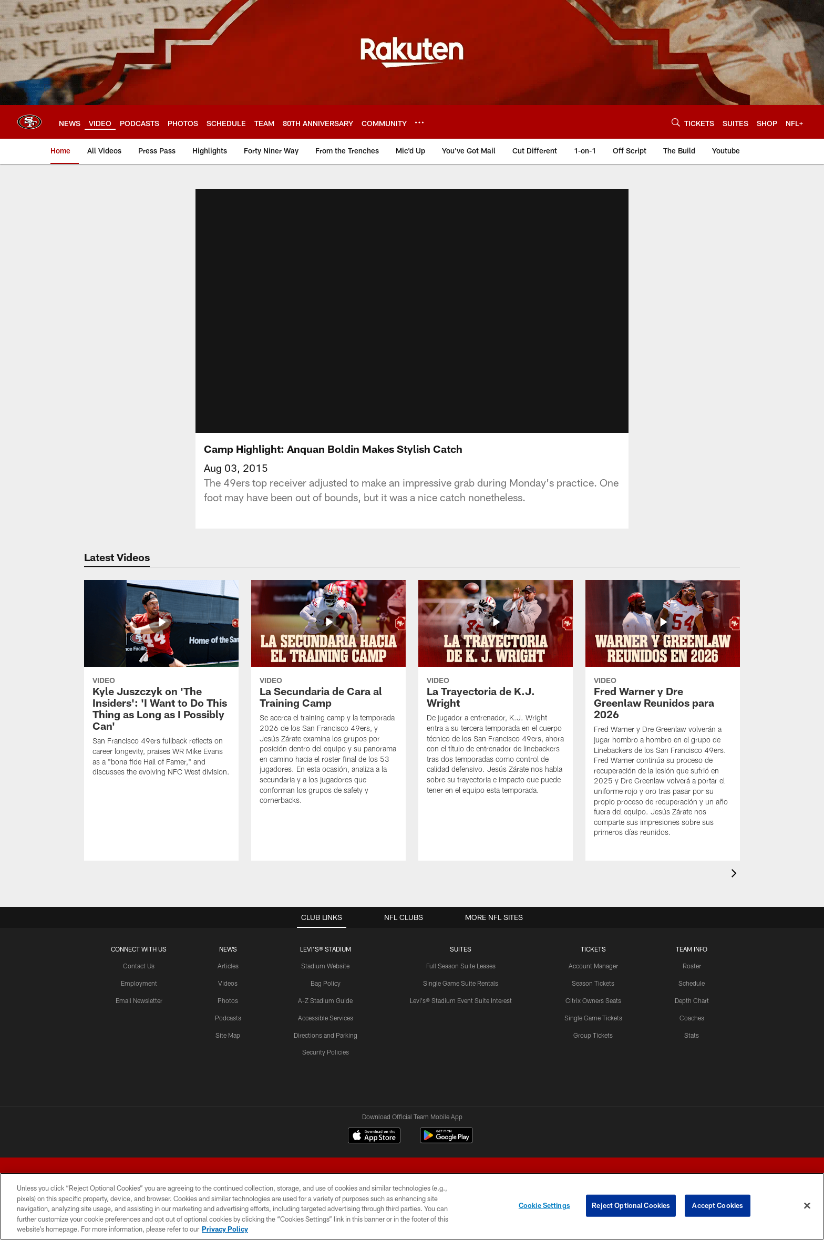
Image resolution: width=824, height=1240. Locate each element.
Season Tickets (593, 983)
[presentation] (736, 874)
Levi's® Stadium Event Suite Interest (461, 1000)
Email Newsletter (139, 1000)
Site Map (227, 1035)
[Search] (676, 122)
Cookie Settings (544, 1205)
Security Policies (325, 1052)
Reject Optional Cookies (631, 1205)
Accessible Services (325, 1017)
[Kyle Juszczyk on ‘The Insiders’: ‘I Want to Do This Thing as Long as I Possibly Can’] (161, 685)
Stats (691, 1035)
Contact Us (138, 965)
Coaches (691, 1017)
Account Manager (593, 965)
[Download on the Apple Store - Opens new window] (374, 1136)
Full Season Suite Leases (461, 965)
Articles (228, 965)
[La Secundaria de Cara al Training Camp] (328, 699)
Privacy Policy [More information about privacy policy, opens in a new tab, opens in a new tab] (225, 1229)
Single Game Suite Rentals (460, 983)
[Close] (807, 1205)
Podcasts (228, 1017)
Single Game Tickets (593, 1017)
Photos (228, 1000)
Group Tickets (593, 1035)
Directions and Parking (325, 1035)
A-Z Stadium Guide (325, 1000)
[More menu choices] (419, 122)
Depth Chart (692, 1000)
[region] (412, 1206)
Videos (228, 983)
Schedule (691, 983)
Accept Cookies (717, 1205)
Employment (139, 983)
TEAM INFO (691, 949)
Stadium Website (325, 965)
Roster (692, 965)
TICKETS (593, 949)
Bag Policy (326, 983)
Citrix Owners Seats (593, 1000)
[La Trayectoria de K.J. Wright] (495, 694)
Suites (460, 949)
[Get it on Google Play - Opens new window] (446, 1140)
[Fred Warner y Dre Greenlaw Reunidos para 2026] (662, 715)
